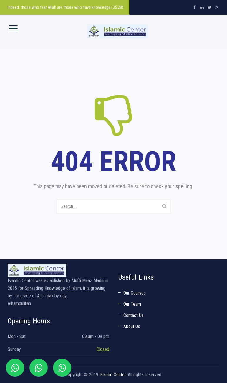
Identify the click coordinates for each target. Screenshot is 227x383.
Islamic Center (113, 374)
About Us (131, 326)
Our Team (132, 304)
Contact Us (133, 315)
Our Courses (134, 293)
